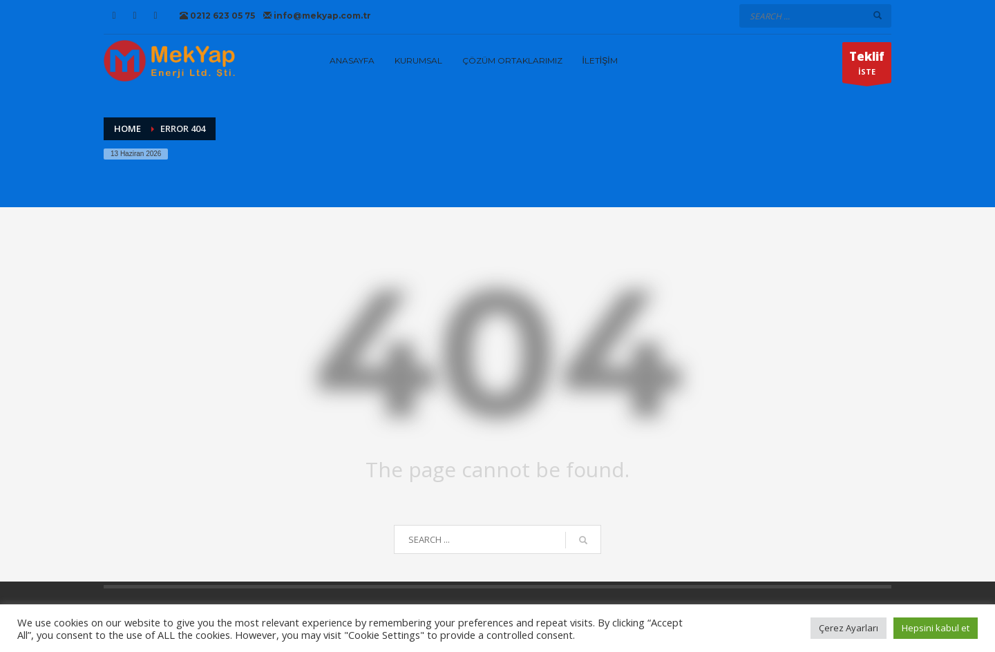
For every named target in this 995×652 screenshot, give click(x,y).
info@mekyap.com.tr (317, 15)
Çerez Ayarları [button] (848, 628)
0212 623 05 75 (217, 15)
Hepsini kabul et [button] (935, 628)
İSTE (866, 65)
